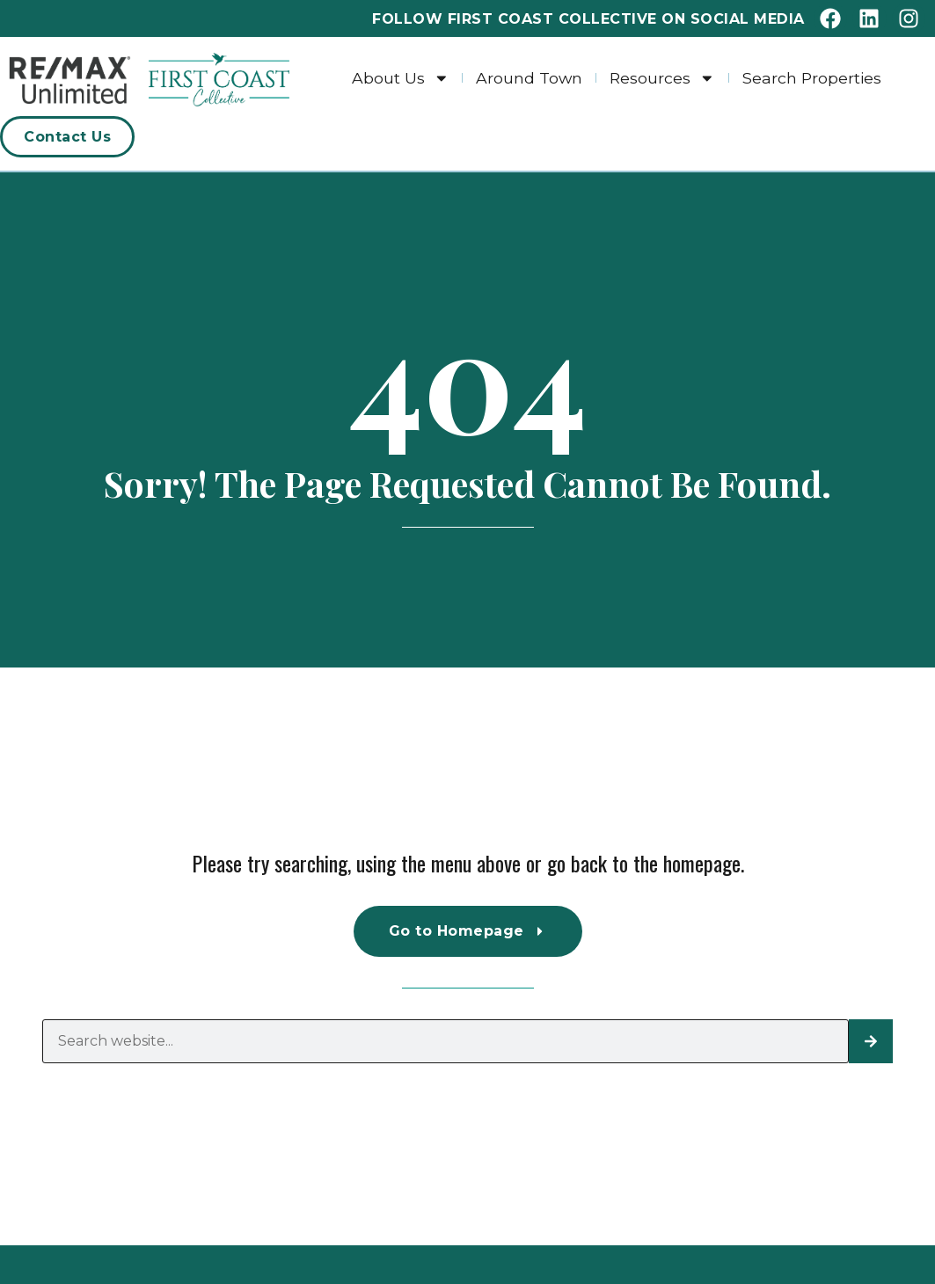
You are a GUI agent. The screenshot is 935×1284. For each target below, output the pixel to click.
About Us (400, 78)
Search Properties (811, 78)
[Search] (871, 1041)
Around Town (529, 78)
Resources (662, 78)
